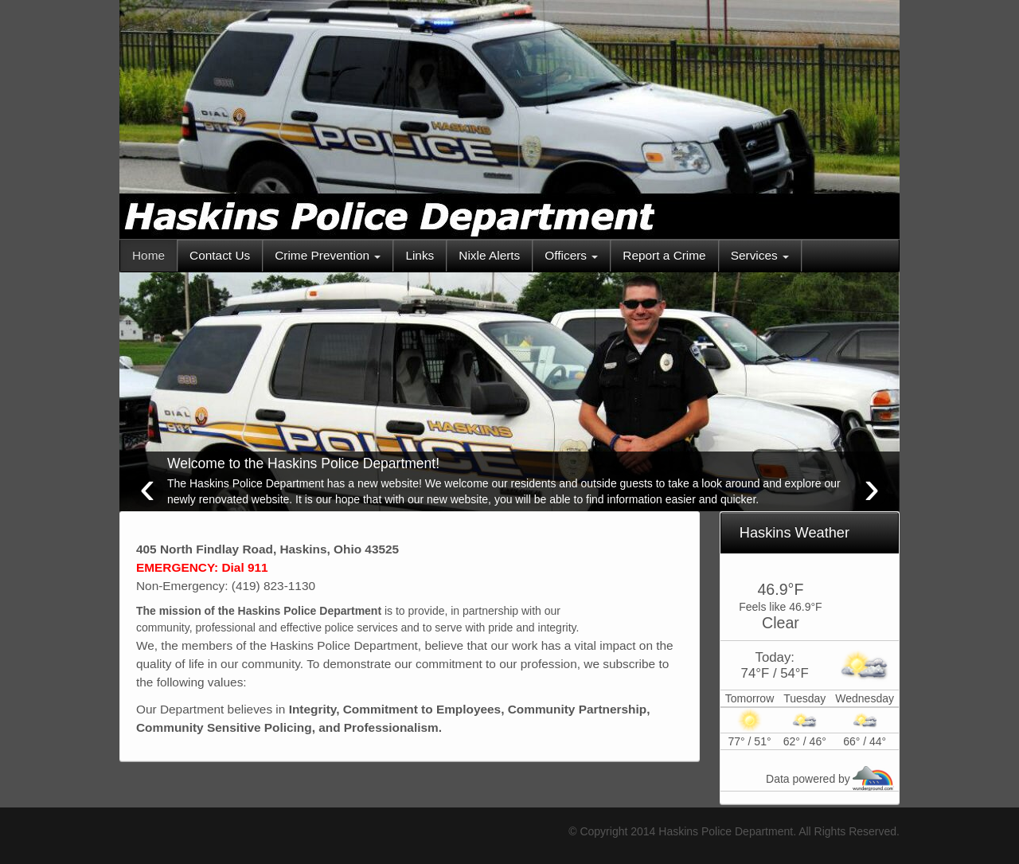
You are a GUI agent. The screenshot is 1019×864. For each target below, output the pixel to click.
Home (148, 255)
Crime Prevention (328, 255)
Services (760, 255)
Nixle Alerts (489, 255)
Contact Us (219, 255)
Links (419, 255)
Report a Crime (664, 255)
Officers (571, 255)
